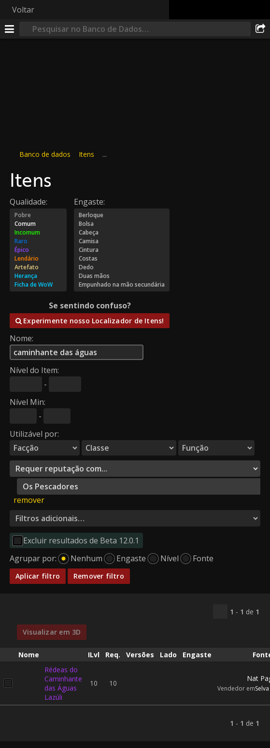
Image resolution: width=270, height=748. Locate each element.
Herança (38, 276)
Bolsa (122, 224)
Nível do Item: (34, 370)
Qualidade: (28, 201)
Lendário (38, 258)
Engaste (131, 558)
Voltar (23, 9)
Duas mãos (122, 276)
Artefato (38, 267)
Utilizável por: (34, 434)
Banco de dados (45, 154)
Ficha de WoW (38, 284)
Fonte (203, 558)
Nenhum (86, 558)
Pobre (38, 215)
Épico (38, 250)
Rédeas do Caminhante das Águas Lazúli (63, 683)
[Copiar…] (220, 611)
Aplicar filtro (37, 576)
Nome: (21, 338)
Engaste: (89, 201)
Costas (122, 258)
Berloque (122, 215)
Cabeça (122, 232)
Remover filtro (98, 576)
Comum (38, 224)
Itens (86, 154)
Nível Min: (27, 402)
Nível (169, 558)
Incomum (38, 232)
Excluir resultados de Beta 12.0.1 (81, 540)
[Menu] (9, 29)
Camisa (122, 241)
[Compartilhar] (260, 29)
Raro (38, 241)
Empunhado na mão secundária (122, 284)
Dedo (122, 267)
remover (29, 500)
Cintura (122, 250)
